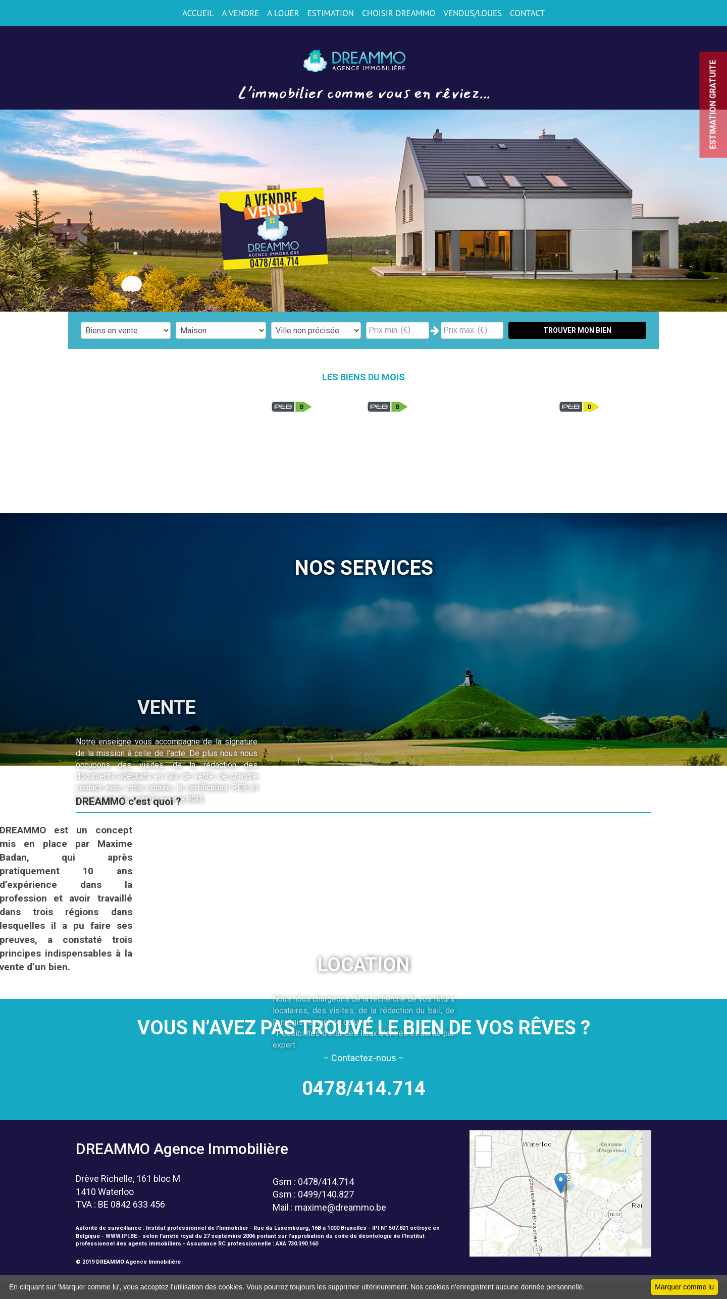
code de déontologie (363, 1236)
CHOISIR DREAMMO (398, 13)
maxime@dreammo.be (340, 1207)
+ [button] (483, 1144)
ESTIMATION (330, 13)
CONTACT (527, 13)
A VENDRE (240, 13)
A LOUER (283, 13)
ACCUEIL (198, 13)
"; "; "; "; (221, 330)
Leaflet (640, 1253)
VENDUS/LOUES (472, 13)
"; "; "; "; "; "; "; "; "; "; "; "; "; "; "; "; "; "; (316, 330)
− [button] (483, 1159)
